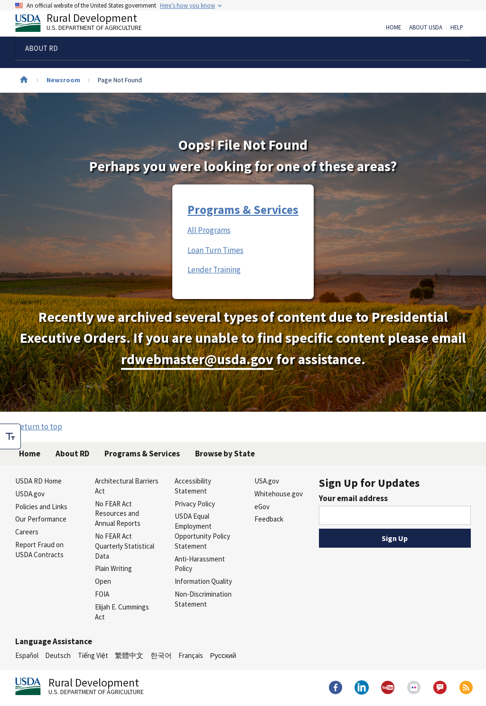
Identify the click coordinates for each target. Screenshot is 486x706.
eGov (262, 506)
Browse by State (225, 453)
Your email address (353, 498)
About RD (72, 453)
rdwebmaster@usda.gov (197, 359)
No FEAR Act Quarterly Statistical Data (124, 546)
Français (190, 655)
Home (393, 27)
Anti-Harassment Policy (200, 563)
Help (456, 27)
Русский (223, 655)
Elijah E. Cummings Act (122, 611)
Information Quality (203, 581)
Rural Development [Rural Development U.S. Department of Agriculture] (86, 24)
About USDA (425, 27)
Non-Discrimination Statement (203, 599)
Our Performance (40, 518)
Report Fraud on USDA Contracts (39, 549)
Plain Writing (113, 568)
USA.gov (266, 480)
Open (103, 581)
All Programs (209, 230)
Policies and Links (41, 506)
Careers (26, 531)
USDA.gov (30, 493)
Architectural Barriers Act (127, 485)
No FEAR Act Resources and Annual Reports (117, 513)
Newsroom (63, 80)
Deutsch (58, 655)
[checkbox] (10, 436)
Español (26, 655)
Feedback (268, 518)
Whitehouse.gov (278, 493)
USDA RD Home (38, 480)
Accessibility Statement (193, 485)
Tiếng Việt (93, 655)
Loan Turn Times (215, 250)
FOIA (102, 594)
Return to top (38, 426)
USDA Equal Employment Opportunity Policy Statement (202, 531)
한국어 (161, 655)
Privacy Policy (195, 503)
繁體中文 (129, 655)
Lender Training (214, 269)
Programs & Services (243, 209)
